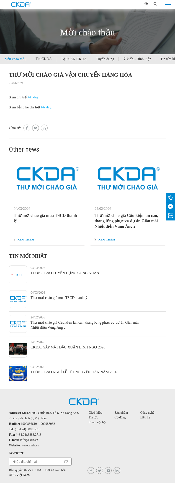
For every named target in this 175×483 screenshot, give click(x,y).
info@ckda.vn (29, 440)
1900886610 (29, 423)
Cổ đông (120, 417)
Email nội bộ (97, 422)
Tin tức (93, 417)
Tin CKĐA (44, 59)
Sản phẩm (121, 412)
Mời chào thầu (15, 59)
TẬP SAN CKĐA (74, 59)
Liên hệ (145, 417)
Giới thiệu (95, 412)
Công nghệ (147, 412)
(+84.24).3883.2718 (28, 434)
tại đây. (33, 97)
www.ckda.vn (30, 445)
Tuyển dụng (105, 59)
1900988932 (47, 423)
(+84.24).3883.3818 (27, 429)
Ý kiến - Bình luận (137, 59)
